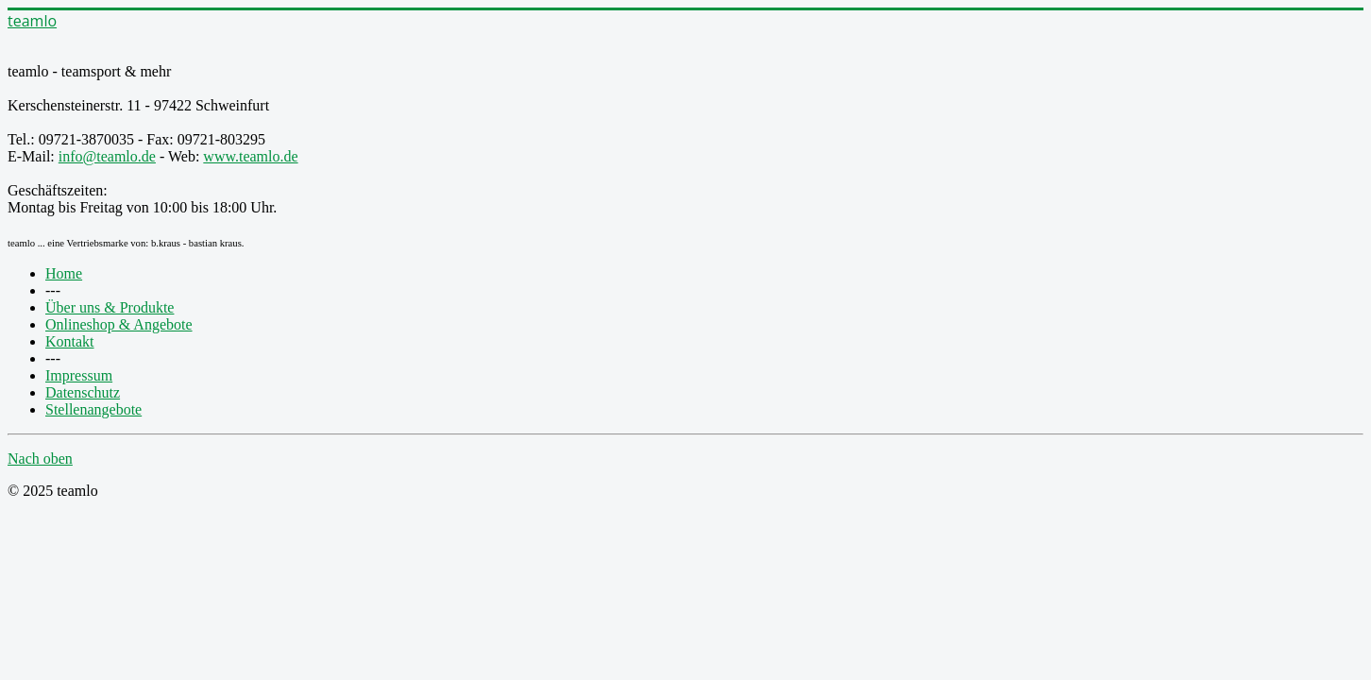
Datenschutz (82, 392)
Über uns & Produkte (109, 307)
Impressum (78, 375)
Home (63, 273)
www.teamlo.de (250, 156)
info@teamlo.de (107, 156)
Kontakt (69, 341)
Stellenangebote (93, 409)
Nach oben (40, 458)
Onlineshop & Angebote (119, 324)
